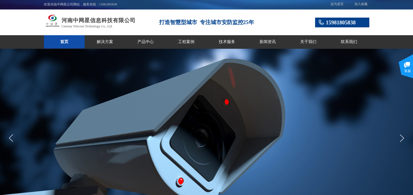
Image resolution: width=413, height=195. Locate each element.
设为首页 (337, 4)
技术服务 (227, 42)
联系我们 (349, 42)
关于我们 (308, 42)
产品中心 (145, 42)
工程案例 (186, 42)
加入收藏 (360, 4)
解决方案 (105, 42)
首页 (64, 42)
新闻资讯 (268, 42)
